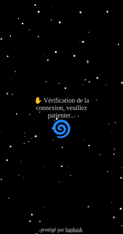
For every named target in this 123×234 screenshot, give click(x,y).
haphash (73, 229)
